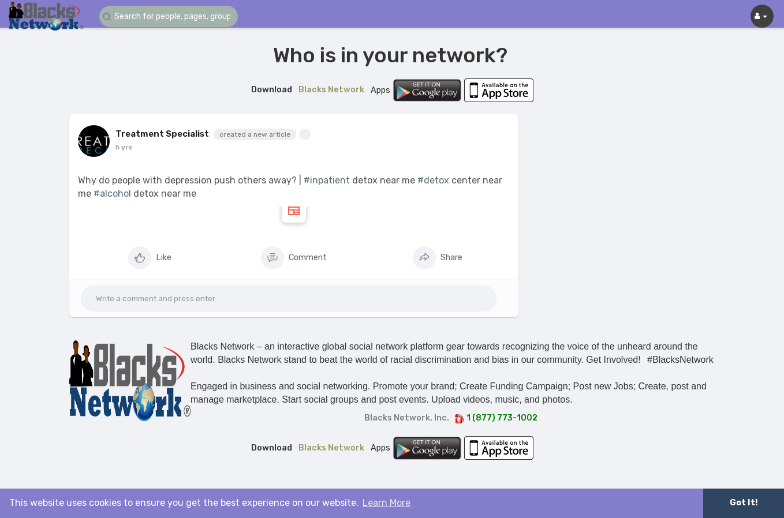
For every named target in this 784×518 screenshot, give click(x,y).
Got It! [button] (743, 503)
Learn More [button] (386, 502)
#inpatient (327, 180)
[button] (168, 16)
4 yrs (124, 147)
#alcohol (112, 193)
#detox (433, 180)
